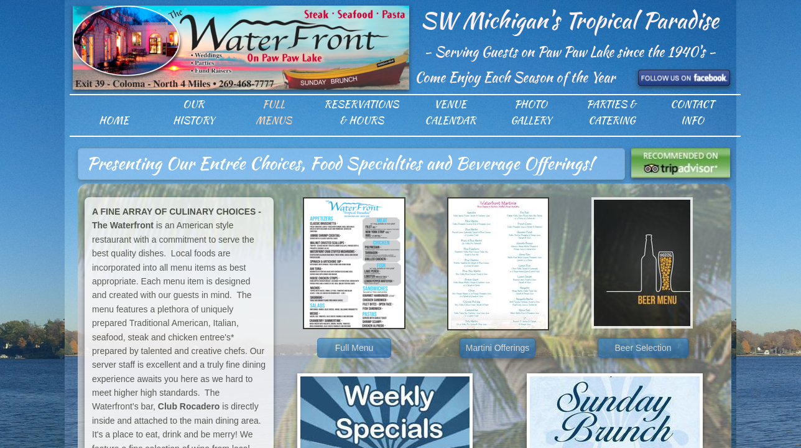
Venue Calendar (450, 112)
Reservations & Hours (361, 112)
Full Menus (274, 112)
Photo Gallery (531, 112)
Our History (194, 112)
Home (114, 120)
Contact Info (692, 112)
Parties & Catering (611, 112)
